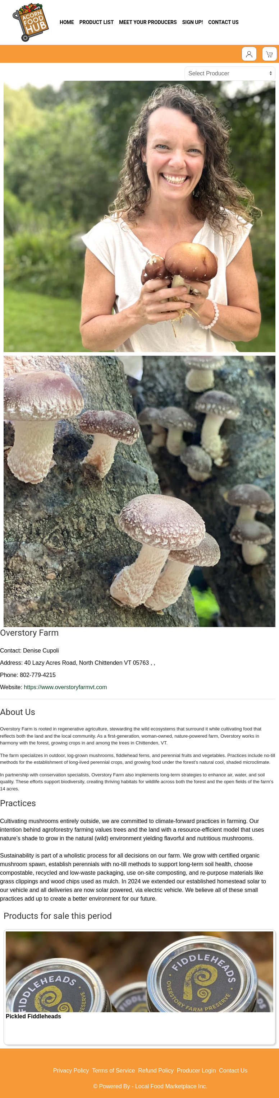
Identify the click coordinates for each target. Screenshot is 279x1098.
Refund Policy (156, 1070)
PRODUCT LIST (96, 22)
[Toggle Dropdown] (249, 54)
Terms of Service (113, 1070)
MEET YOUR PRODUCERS (148, 22)
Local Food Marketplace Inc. (171, 1086)
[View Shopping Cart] (269, 54)
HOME (67, 22)
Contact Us (233, 1070)
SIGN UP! (192, 22)
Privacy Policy (71, 1070)
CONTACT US (223, 22)
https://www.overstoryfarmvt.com (65, 687)
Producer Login (196, 1070)
